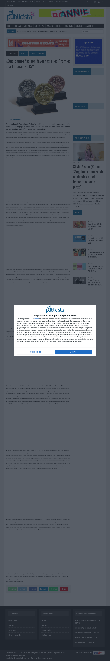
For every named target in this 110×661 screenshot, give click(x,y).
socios (36, 318)
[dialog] (55, 330)
